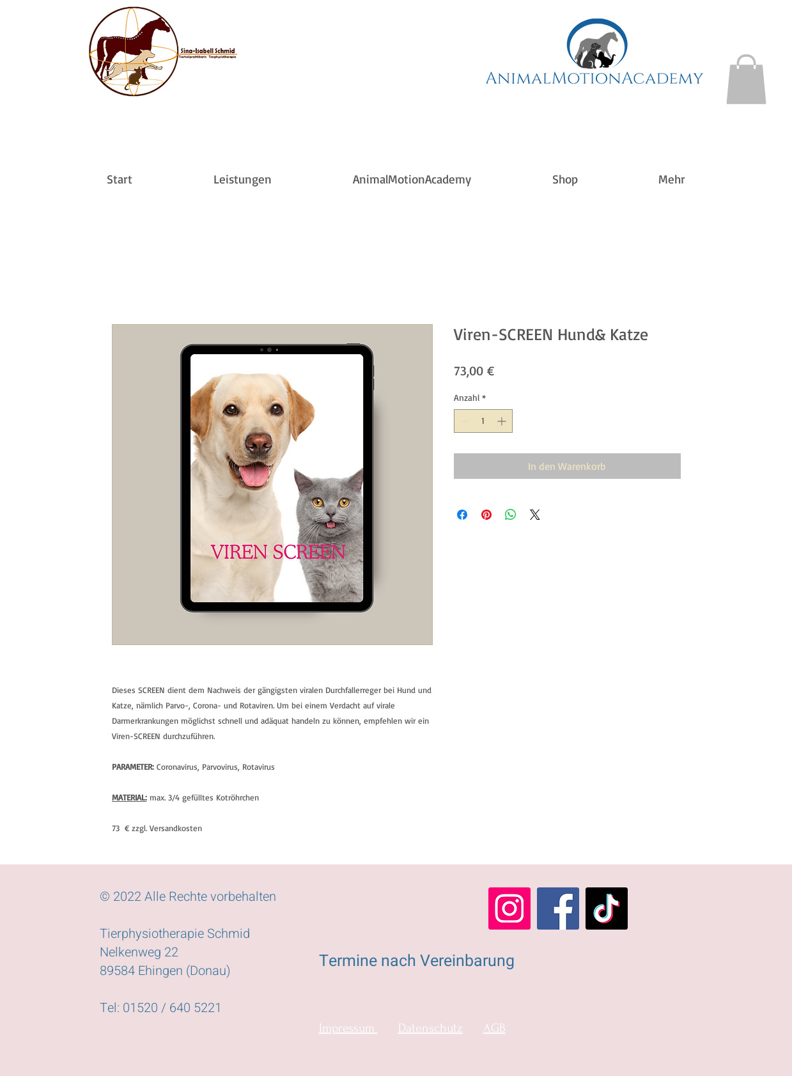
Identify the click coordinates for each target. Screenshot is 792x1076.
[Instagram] (509, 908)
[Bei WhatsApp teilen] (510, 514)
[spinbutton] (483, 421)
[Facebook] (558, 908)
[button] (746, 79)
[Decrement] (464, 421)
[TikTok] (607, 908)
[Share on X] (535, 514)
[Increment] (503, 421)
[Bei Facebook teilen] (462, 514)
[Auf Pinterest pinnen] (486, 514)
